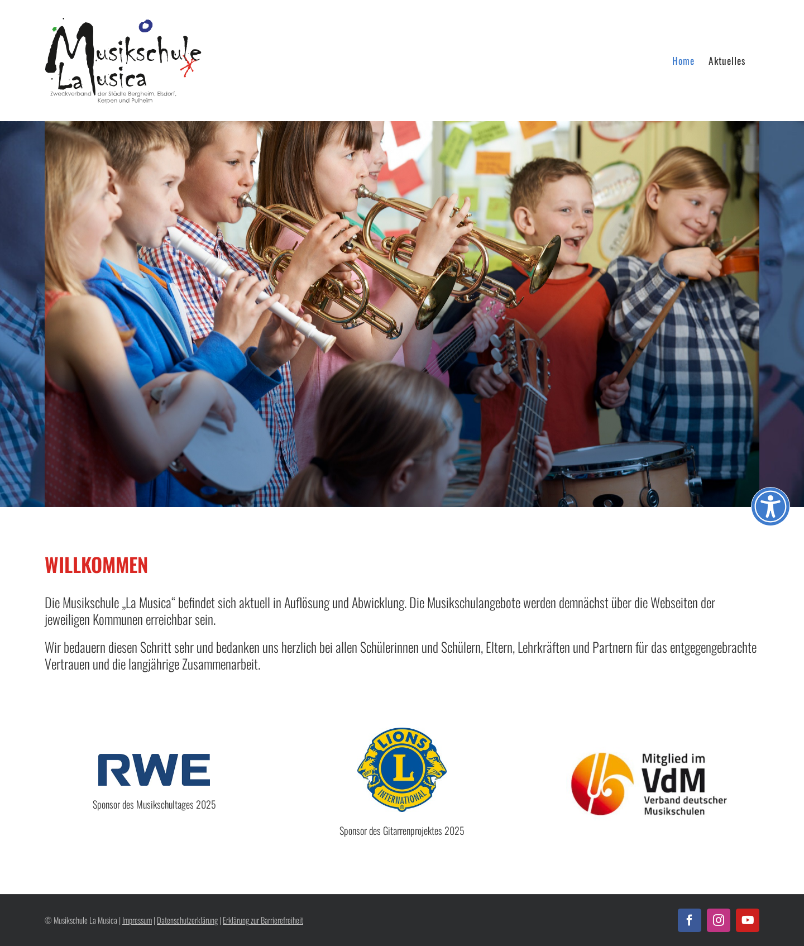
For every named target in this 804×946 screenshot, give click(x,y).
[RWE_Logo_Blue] (154, 758)
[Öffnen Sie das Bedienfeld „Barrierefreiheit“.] (770, 506)
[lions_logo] (402, 732)
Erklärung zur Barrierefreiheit (263, 920)
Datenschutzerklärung (187, 920)
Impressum (137, 920)
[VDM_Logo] (650, 751)
